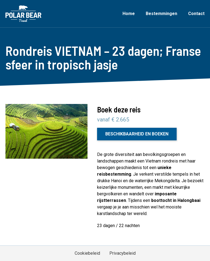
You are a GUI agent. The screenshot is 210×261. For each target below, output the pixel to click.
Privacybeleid (122, 253)
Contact (196, 13)
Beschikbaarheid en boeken (136, 134)
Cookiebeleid (87, 253)
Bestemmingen (161, 13)
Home (128, 13)
